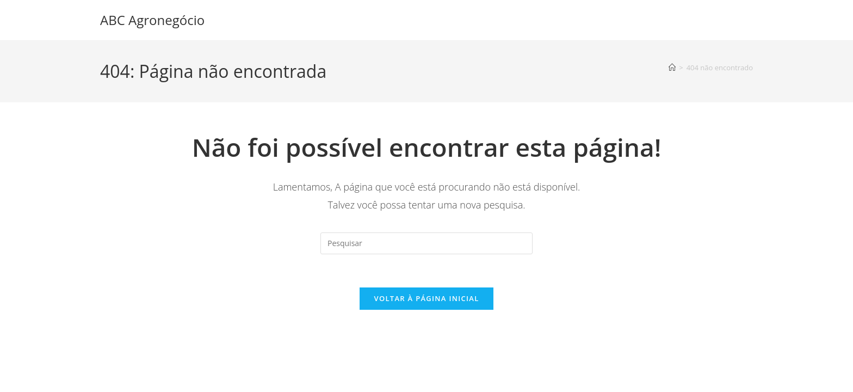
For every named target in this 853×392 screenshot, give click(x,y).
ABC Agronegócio (152, 20)
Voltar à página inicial (426, 298)
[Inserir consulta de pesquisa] (426, 243)
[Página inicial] (672, 67)
